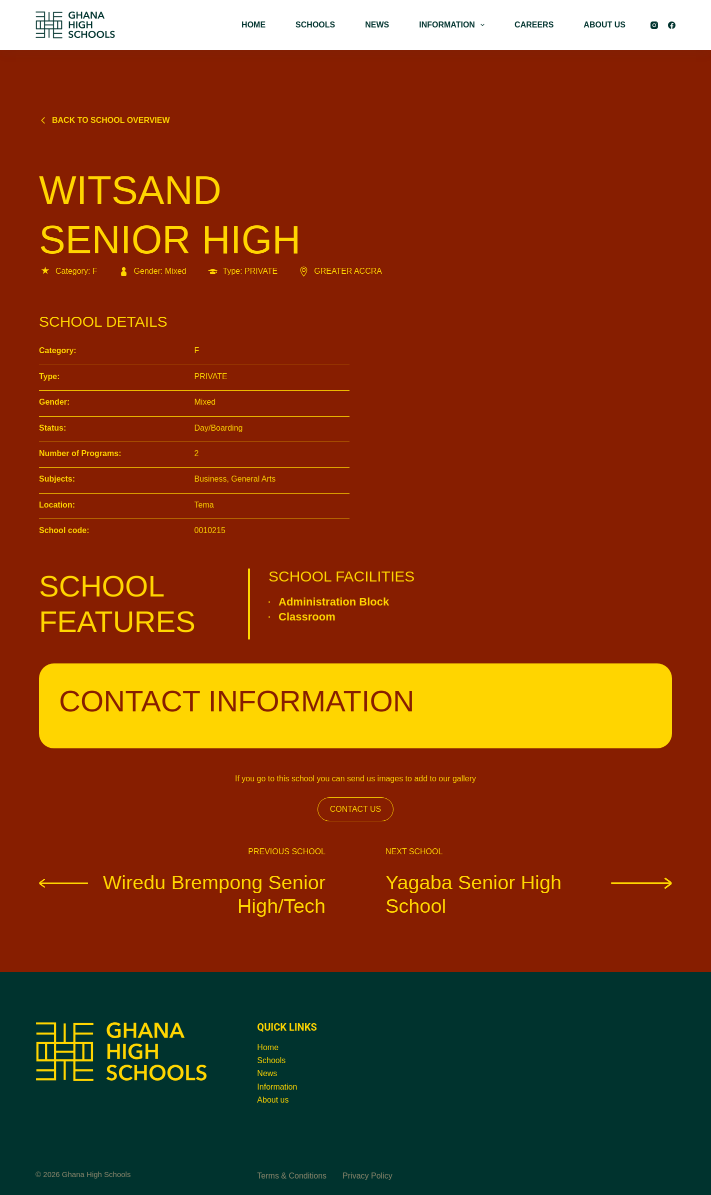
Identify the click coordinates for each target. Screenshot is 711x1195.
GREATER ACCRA (340, 271)
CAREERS (534, 24)
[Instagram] (654, 25)
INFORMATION (453, 25)
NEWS (377, 24)
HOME (254, 24)
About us (272, 1100)
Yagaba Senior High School (529, 894)
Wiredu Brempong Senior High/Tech (182, 894)
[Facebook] (672, 25)
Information (277, 1087)
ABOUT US (605, 24)
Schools (271, 1060)
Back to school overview (104, 120)
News (267, 1073)
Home (267, 1047)
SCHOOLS (315, 24)
